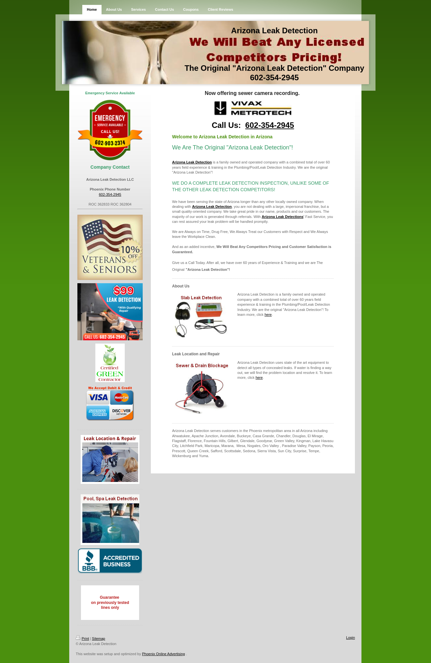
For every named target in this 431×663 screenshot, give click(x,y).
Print (82, 638)
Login (350, 638)
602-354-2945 (110, 194)
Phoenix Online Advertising (163, 654)
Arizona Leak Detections (283, 217)
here (268, 314)
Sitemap (98, 638)
